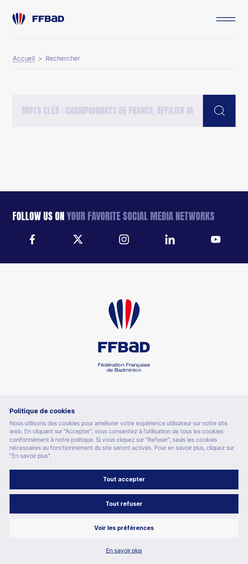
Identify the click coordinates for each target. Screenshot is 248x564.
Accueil (23, 58)
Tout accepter (124, 479)
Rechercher (62, 58)
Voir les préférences (124, 527)
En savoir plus (124, 551)
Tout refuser (124, 503)
